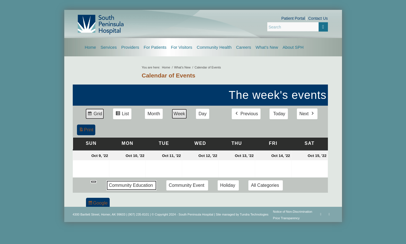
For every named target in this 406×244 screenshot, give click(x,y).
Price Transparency (286, 218)
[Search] (297, 26)
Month (153, 113)
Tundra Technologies (254, 214)
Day (202, 113)
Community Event (186, 185)
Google (98, 203)
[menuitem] (90, 47)
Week (179, 113)
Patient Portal (293, 18)
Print (86, 130)
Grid (94, 114)
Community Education (131, 185)
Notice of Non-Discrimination (292, 211)
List (122, 114)
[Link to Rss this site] (329, 214)
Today (279, 113)
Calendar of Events (168, 75)
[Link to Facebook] (321, 214)
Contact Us (318, 18)
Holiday (227, 185)
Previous (246, 114)
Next (307, 114)
